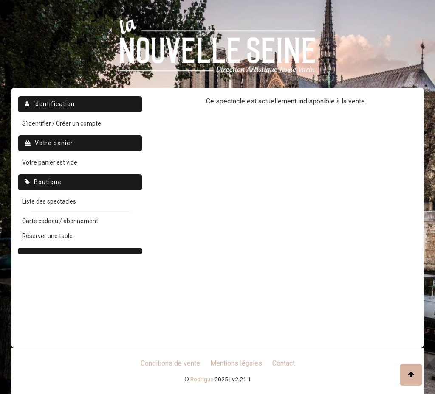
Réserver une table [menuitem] (47, 235)
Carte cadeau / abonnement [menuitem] (60, 221)
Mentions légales (236, 363)
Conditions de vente (170, 363)
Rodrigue (201, 379)
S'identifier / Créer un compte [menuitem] (61, 123)
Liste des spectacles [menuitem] (49, 201)
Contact (283, 363)
